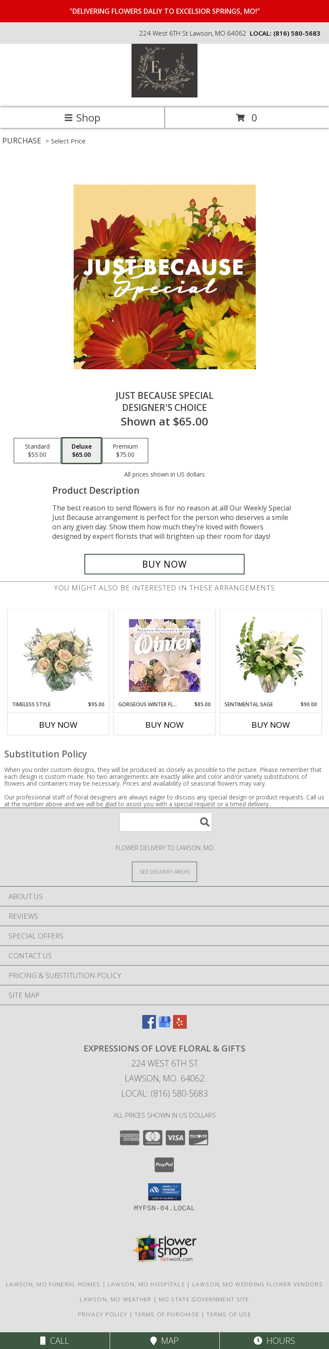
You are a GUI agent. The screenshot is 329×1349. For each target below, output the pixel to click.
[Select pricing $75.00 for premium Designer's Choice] (125, 450)
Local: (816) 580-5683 (164, 1093)
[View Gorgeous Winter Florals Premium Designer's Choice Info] (164, 655)
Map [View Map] (164, 1340)
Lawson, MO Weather (115, 1299)
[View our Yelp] (180, 1026)
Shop (82, 117)
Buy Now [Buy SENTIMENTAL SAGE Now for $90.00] (270, 724)
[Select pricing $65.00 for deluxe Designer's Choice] (82, 450)
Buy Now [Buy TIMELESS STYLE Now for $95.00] (58, 724)
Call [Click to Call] (54, 1340)
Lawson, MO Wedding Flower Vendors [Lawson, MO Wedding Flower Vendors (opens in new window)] (257, 1284)
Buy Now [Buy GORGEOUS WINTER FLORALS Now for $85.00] (164, 724)
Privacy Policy (102, 1314)
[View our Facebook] (149, 1026)
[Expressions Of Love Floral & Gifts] (165, 95)
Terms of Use (228, 1314)
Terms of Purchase (167, 1314)
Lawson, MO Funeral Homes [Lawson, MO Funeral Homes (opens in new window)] (53, 1284)
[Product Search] (166, 822)
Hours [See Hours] (274, 1340)
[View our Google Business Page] (164, 1026)
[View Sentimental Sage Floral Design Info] (271, 655)
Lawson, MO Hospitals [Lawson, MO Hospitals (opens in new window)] (146, 1284)
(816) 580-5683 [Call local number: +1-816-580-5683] (296, 33)
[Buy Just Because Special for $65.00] (164, 564)
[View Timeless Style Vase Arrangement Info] (58, 655)
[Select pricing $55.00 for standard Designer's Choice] (37, 450)
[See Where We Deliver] (164, 871)
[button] (164, 1191)
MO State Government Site (204, 1299)
